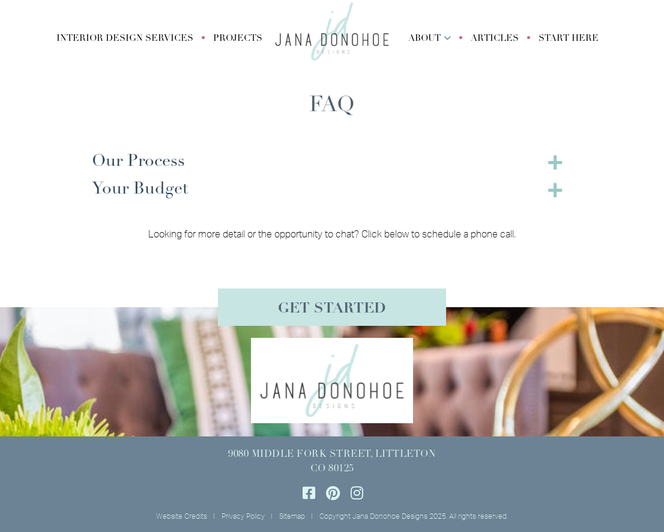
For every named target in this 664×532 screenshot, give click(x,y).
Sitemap (292, 516)
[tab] (332, 161)
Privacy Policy (243, 516)
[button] (124, 39)
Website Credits (181, 516)
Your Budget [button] (140, 189)
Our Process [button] (138, 161)
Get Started (332, 309)
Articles (495, 38)
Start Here (569, 38)
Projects (237, 38)
